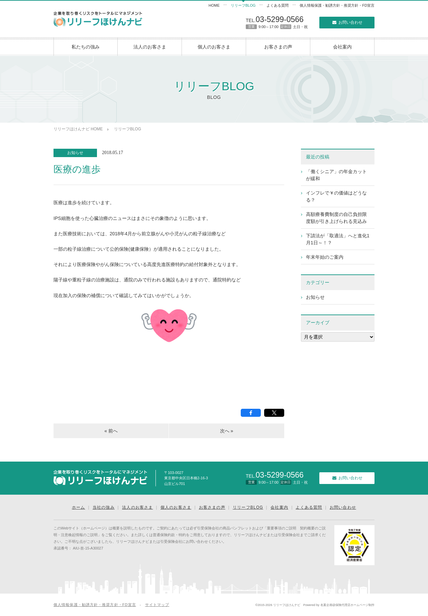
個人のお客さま (214, 46)
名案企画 (326, 605)
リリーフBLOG (243, 5)
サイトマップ (157, 605)
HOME (214, 5)
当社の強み (104, 507)
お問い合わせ (346, 22)
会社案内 (342, 46)
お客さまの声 (278, 46)
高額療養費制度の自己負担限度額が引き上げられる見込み (336, 218)
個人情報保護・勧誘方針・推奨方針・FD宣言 (337, 5)
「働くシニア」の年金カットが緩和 (336, 175)
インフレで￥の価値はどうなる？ (336, 196)
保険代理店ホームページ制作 (354, 605)
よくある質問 (277, 5)
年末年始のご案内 (324, 257)
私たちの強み (86, 46)
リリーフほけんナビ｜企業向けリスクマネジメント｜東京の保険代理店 (98, 18)
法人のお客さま (149, 46)
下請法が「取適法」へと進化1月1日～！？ (337, 239)
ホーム (78, 507)
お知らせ (75, 152)
